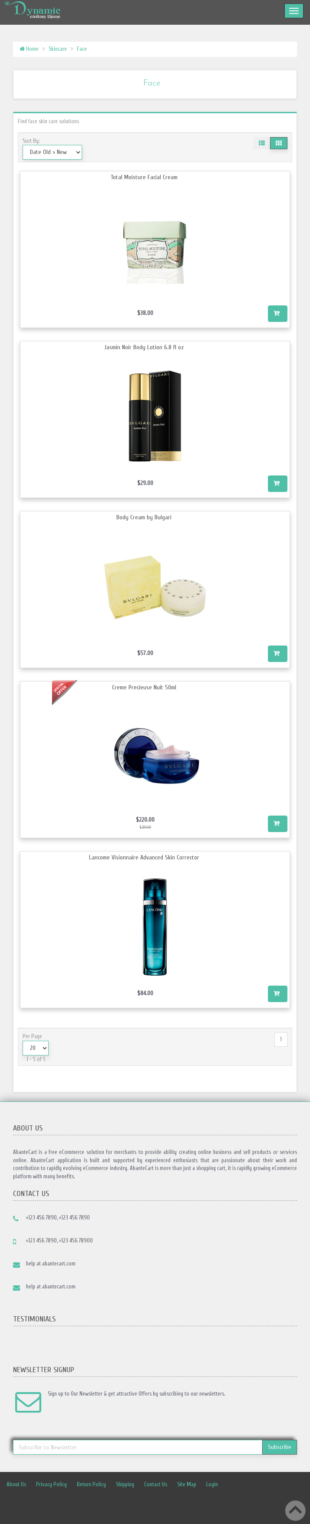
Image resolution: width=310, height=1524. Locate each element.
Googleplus (254, 1504)
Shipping (125, 1484)
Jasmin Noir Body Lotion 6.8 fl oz (144, 347)
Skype (273, 1504)
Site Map (186, 1484)
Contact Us (155, 1484)
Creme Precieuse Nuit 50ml (144, 687)
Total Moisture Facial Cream (144, 177)
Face (82, 49)
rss (234, 1504)
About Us (16, 1484)
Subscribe (279, 1447)
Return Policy (91, 1484)
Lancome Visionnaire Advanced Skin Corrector (144, 857)
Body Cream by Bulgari (143, 517)
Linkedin (215, 1504)
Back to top (295, 1510)
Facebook (177, 1504)
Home (29, 49)
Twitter (196, 1504)
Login (212, 1484)
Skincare (58, 49)
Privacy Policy (51, 1484)
